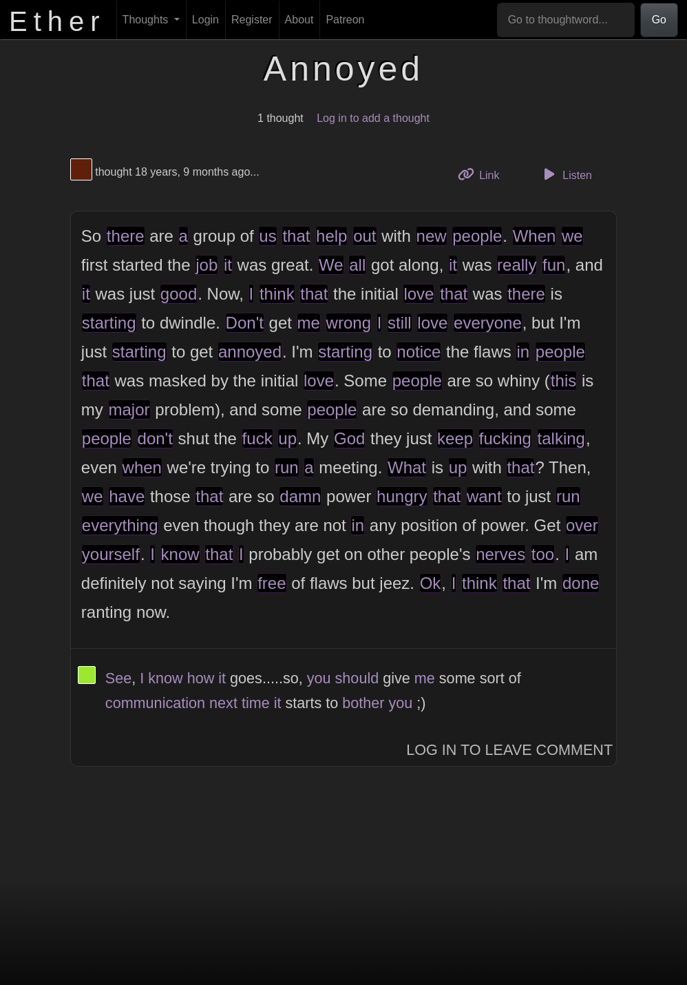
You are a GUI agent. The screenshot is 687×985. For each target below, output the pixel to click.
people (477, 236)
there (126, 236)
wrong (348, 322)
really (516, 265)
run (287, 467)
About (299, 19)
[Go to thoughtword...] (566, 20)
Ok (430, 583)
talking (561, 438)
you (319, 678)
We (331, 265)
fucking (505, 438)
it (228, 265)
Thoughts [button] (147, 19)
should (357, 678)
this (563, 380)
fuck (257, 438)
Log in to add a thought (373, 118)
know (180, 554)
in (522, 351)
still (400, 322)
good (178, 293)
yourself (111, 554)
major (129, 409)
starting (109, 322)
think (277, 293)
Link (483, 174)
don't (155, 438)
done (580, 583)
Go (659, 19)
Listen (566, 174)
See (118, 678)
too (542, 554)
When (534, 236)
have (127, 496)
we (572, 236)
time (256, 703)
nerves (500, 554)
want (484, 496)
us (267, 236)
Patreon (345, 19)
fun (553, 265)
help (331, 236)
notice (419, 351)
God (349, 438)
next (223, 703)
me (308, 322)
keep (455, 438)
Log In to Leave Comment (509, 749)
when (142, 467)
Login (205, 19)
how (201, 678)
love (418, 293)
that (296, 236)
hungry (402, 496)
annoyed (250, 351)
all (357, 265)
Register (252, 19)
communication (155, 703)
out (364, 236)
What (407, 467)
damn (300, 496)
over (582, 525)
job (206, 265)
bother (363, 703)
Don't (245, 322)
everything (120, 525)
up (287, 438)
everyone (488, 322)
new (431, 236)
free (271, 583)
